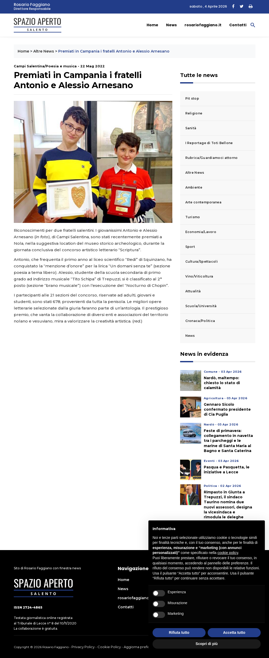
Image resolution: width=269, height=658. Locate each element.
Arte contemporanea (203, 202)
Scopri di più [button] (207, 644)
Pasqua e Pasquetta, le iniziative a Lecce (227, 469)
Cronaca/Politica (200, 321)
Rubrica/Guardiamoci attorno (211, 158)
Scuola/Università (201, 306)
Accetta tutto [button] (234, 632)
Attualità (193, 291)
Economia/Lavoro (200, 232)
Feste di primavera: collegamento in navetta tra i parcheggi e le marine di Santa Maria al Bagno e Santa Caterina (228, 440)
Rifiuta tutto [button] (179, 632)
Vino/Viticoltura (199, 276)
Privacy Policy (83, 647)
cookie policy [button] (228, 553)
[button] (252, 24)
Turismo (192, 217)
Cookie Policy (109, 647)
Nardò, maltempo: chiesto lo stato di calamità (222, 383)
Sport (190, 247)
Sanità (190, 128)
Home (152, 25)
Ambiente (193, 187)
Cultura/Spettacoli (201, 261)
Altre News (43, 51)
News (171, 25)
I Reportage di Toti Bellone (209, 143)
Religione (193, 113)
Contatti (237, 25)
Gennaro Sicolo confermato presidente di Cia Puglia (227, 409)
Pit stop (192, 98)
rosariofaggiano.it (203, 25)
